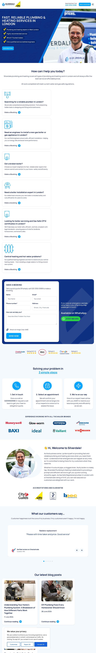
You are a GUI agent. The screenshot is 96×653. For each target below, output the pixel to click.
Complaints (67, 631)
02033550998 (9, 313)
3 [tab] (48, 473)
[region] (27, 638)
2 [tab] (45, 473)
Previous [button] (77, 463)
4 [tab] (50, 473)
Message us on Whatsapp (27, 2)
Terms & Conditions (89, 650)
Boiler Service (25, 622)
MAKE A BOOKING (85, 9)
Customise (13, 644)
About (44, 622)
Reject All (27, 644)
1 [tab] (43, 473)
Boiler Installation (27, 626)
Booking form (8, 49)
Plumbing (24, 619)
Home (44, 619)
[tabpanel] (48, 453)
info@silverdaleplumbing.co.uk (76, 623)
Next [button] (82, 463)
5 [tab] (52, 473)
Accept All (40, 644)
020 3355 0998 (53, 2)
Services (45, 626)
